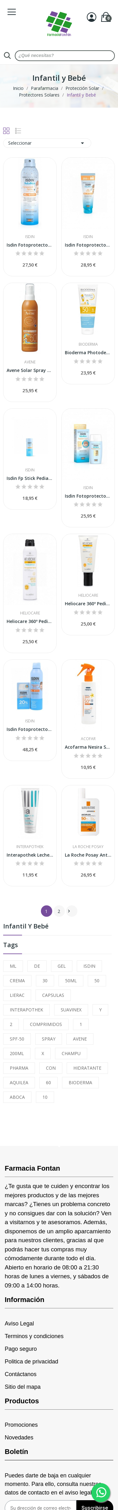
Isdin (30, 237)
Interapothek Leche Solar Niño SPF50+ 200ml (30, 855)
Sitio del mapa (23, 1387)
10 (45, 1097)
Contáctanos (21, 1374)
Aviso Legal (19, 1323)
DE (37, 966)
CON (51, 1068)
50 (96, 981)
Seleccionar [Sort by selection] (47, 143)
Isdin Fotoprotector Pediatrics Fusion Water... (88, 496)
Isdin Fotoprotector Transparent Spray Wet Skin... (30, 245)
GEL (62, 966)
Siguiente (69, 911)
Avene (30, 362)
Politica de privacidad (31, 1361)
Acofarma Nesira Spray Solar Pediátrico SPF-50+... (88, 747)
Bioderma (88, 344)
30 (45, 981)
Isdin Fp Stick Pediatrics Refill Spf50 (30, 478)
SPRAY (48, 1039)
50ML (71, 981)
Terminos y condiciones (34, 1336)
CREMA (17, 981)
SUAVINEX (71, 1010)
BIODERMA (80, 1082)
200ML (17, 1053)
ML (13, 966)
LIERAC (17, 995)
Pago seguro (21, 1349)
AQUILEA (19, 1082)
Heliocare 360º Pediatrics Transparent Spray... (30, 621)
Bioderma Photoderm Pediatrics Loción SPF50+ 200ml (88, 352)
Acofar (88, 739)
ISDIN (89, 966)
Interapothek (29, 847)
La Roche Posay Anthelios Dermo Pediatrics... (88, 855)
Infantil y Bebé (25, 926)
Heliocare (30, 613)
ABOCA (17, 1097)
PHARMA (19, 1068)
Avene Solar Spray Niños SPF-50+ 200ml (30, 370)
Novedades (19, 1437)
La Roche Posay (88, 847)
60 (48, 1082)
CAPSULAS (53, 995)
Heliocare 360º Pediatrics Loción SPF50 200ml (88, 604)
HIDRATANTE (87, 1068)
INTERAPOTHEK (26, 1010)
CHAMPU (71, 1053)
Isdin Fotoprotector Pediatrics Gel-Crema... (88, 245)
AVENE (80, 1039)
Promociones (21, 1425)
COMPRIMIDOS (46, 1024)
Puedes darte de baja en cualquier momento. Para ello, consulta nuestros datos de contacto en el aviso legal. (53, 1484)
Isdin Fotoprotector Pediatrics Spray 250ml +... (30, 729)
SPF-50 (17, 1039)
